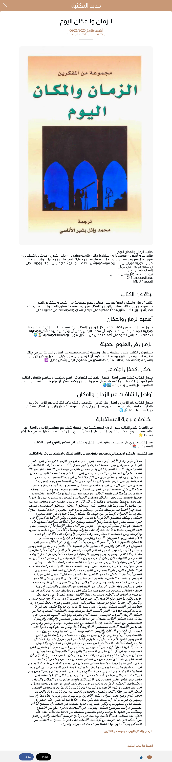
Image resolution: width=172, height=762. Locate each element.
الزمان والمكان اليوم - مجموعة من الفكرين (128, 731)
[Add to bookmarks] (141, 757)
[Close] (5, 5)
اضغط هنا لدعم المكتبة (140, 745)
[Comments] (149, 757)
